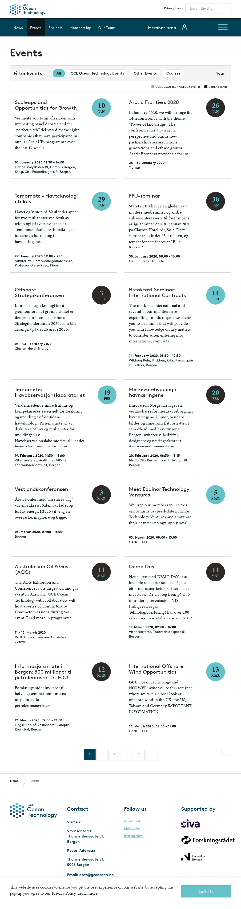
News (18, 27)
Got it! (206, 891)
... (151, 754)
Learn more (87, 893)
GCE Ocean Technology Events (97, 73)
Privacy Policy (173, 8)
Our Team (107, 27)
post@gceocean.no (96, 875)
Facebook (132, 821)
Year (220, 73)
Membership (80, 27)
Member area (162, 27)
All (58, 73)
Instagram (133, 836)
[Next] (226, 752)
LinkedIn (131, 828)
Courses (173, 73)
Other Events (145, 73)
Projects (55, 27)
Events (35, 27)
